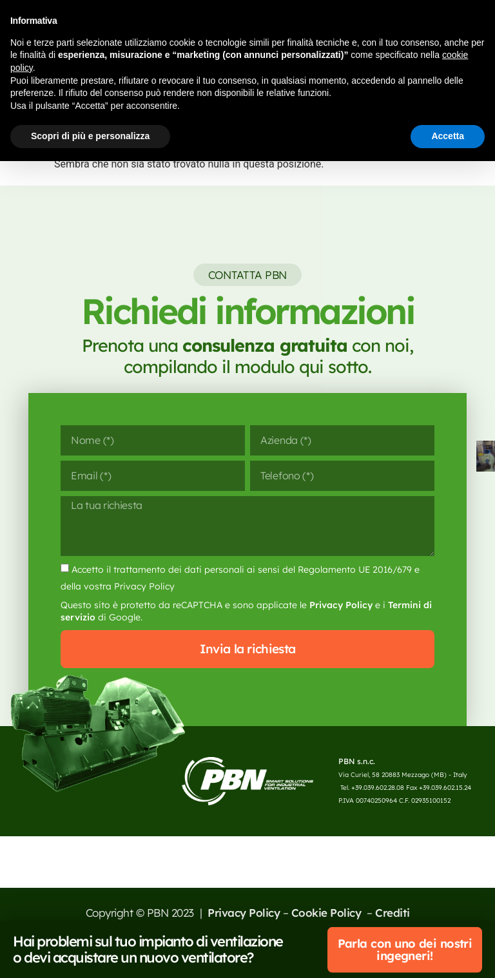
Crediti (392, 939)
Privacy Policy (341, 629)
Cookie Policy (327, 939)
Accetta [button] (447, 136)
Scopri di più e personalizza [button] (90, 136)
